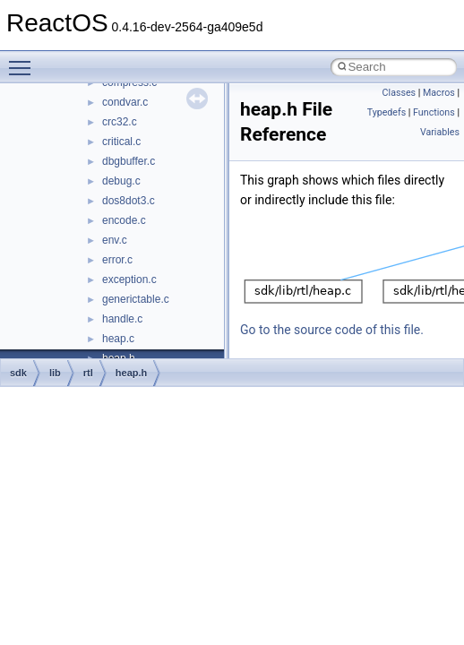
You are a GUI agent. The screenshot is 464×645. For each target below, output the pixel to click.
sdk (18, 372)
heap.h (131, 372)
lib (55, 372)
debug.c (121, 181)
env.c (114, 240)
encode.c (124, 220)
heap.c (118, 338)
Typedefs (387, 112)
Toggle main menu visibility (24, 60)
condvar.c (125, 102)
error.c (117, 260)
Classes (399, 93)
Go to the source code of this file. (332, 329)
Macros (439, 93)
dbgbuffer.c (128, 161)
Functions (434, 112)
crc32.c (119, 122)
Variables (440, 132)
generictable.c (135, 299)
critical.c (121, 141)
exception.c (129, 279)
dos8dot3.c (128, 200)
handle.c (122, 319)
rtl (88, 372)
